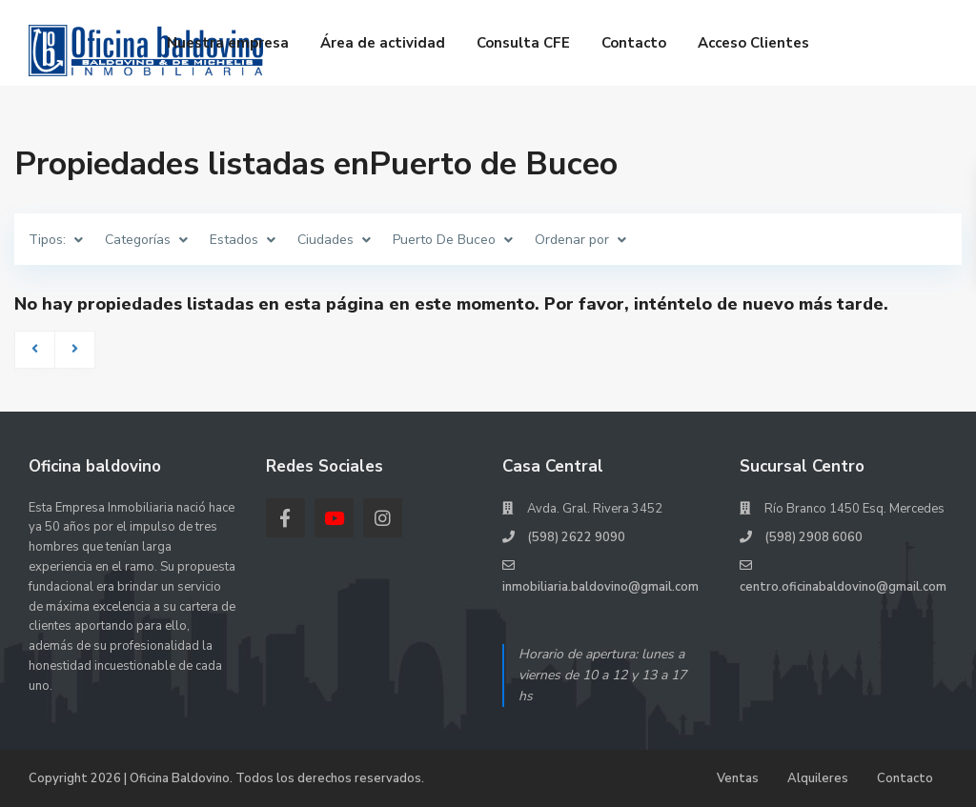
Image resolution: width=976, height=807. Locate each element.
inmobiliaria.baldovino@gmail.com (600, 586)
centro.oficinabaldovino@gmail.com (843, 586)
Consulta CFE (523, 42)
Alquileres (817, 778)
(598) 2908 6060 (813, 537)
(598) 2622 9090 (576, 537)
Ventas (738, 778)
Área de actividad (382, 42)
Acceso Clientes (753, 42)
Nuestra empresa (228, 42)
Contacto (633, 42)
